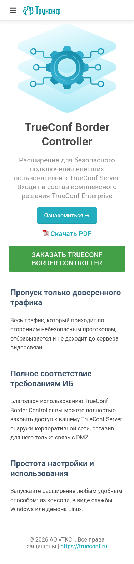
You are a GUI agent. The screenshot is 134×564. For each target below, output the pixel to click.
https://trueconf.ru (83, 546)
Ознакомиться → (67, 215)
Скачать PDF (67, 234)
